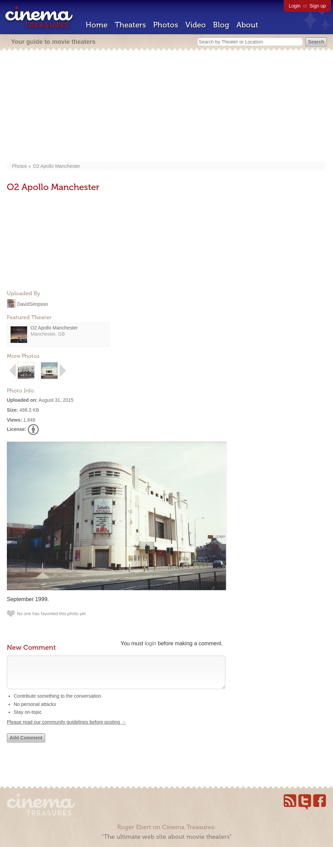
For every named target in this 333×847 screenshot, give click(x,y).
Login (294, 6)
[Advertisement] (166, 107)
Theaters (130, 24)
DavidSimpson (32, 304)
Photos (165, 24)
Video (195, 24)
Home (97, 24)
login (150, 643)
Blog (221, 24)
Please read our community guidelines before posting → (66, 729)
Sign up (318, 6)
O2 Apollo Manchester (56, 166)
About (247, 24)
